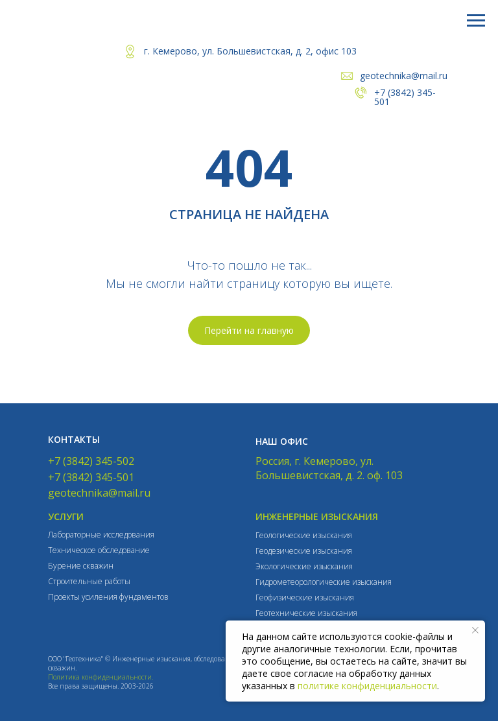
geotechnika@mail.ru (403, 75)
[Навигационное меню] (476, 20)
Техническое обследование (99, 550)
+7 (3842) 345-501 (405, 97)
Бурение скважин (80, 565)
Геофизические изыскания (304, 597)
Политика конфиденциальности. (100, 676)
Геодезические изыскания (303, 550)
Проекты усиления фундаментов (108, 596)
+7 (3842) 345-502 (91, 461)
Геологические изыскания (303, 535)
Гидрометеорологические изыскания (323, 581)
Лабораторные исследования (101, 534)
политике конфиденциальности (367, 686)
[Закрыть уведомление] (475, 630)
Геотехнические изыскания (306, 613)
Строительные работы (89, 581)
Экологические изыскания (304, 566)
